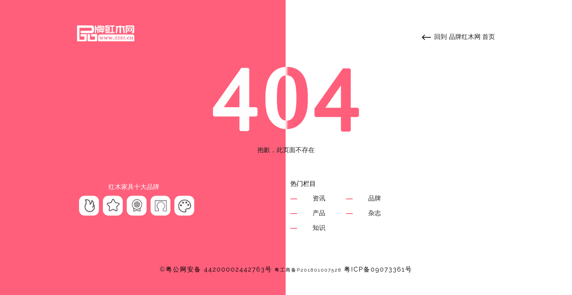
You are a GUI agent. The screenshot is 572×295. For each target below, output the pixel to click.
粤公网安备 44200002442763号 (219, 269)
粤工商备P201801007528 (308, 270)
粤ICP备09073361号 (378, 269)
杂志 (374, 213)
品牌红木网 (465, 36)
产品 (319, 213)
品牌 (374, 198)
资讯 (319, 198)
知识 (319, 227)
